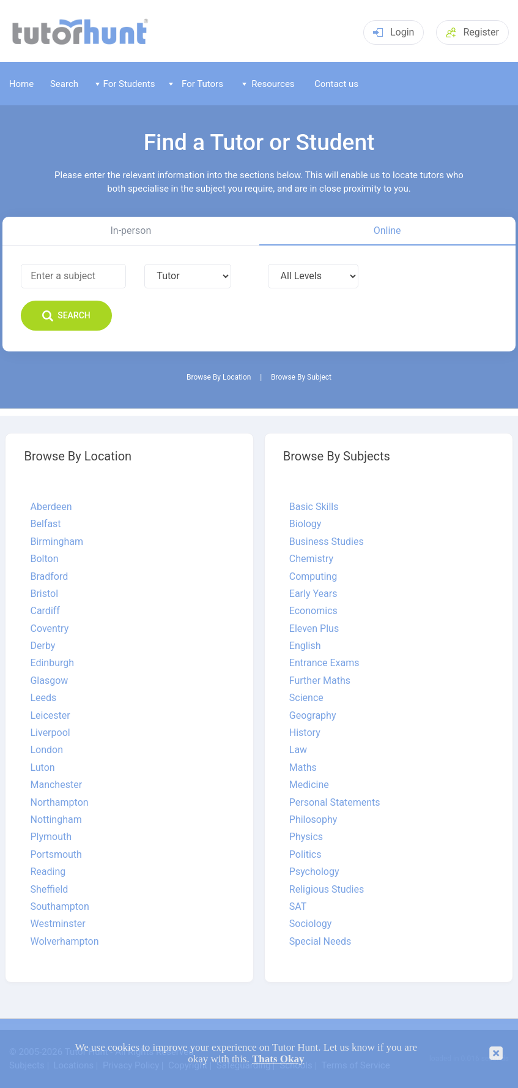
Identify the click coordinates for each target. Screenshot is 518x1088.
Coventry (49, 628)
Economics (313, 611)
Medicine (309, 784)
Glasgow (49, 680)
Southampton (59, 906)
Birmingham (56, 541)
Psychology (314, 871)
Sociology (310, 923)
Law (298, 750)
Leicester (50, 715)
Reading (47, 871)
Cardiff (44, 611)
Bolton (44, 559)
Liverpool (50, 732)
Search (64, 83)
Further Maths (319, 680)
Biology (305, 524)
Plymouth (51, 836)
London (46, 750)
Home (21, 83)
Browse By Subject (301, 377)
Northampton (59, 802)
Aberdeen (51, 506)
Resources (268, 83)
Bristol (44, 593)
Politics (305, 854)
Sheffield (49, 889)
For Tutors (196, 83)
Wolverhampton (64, 941)
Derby (42, 645)
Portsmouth (55, 854)
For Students (125, 83)
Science (306, 697)
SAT (297, 906)
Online (387, 230)
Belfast (45, 524)
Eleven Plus (314, 628)
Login (393, 32)
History (304, 732)
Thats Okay (278, 1059)
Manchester (56, 784)
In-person (131, 230)
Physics (306, 836)
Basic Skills (314, 506)
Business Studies (326, 541)
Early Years (313, 593)
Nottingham (55, 819)
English (305, 645)
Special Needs (320, 941)
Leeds (43, 697)
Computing (313, 576)
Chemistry (311, 559)
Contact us (336, 83)
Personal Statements (334, 802)
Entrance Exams (324, 663)
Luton (42, 767)
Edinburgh (52, 663)
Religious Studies (326, 889)
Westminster (57, 923)
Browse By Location (219, 377)
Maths (303, 767)
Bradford (49, 576)
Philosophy (313, 819)
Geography (312, 715)
